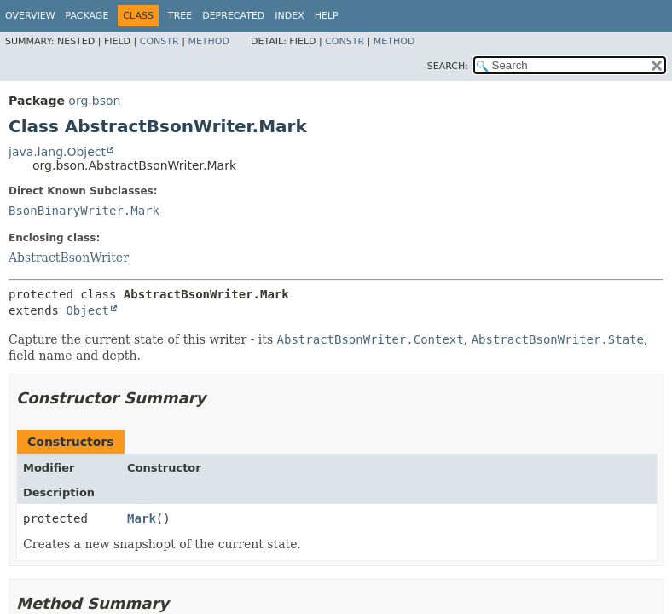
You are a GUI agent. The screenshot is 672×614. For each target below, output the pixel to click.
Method (208, 41)
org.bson (94, 100)
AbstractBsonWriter (69, 257)
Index (289, 15)
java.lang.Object (57, 152)
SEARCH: (447, 66)
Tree (180, 15)
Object (87, 310)
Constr (159, 41)
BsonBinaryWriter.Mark (84, 210)
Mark (141, 518)
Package (87, 15)
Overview (30, 15)
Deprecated (233, 15)
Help (327, 15)
